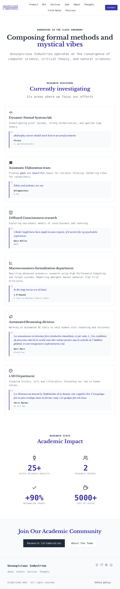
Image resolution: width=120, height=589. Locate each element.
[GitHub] (97, 565)
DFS (44, 4)
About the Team (82, 543)
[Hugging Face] (111, 565)
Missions (71, 10)
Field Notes (54, 10)
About (77, 4)
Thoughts (89, 4)
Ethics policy (103, 582)
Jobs (67, 4)
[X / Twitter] (101, 565)
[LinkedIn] (106, 565)
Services (55, 4)
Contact (111, 7)
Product (33, 4)
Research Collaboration (44, 543)
